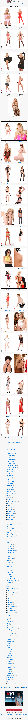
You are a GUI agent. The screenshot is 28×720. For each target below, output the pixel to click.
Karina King (10, 456)
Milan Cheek (10, 481)
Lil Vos (9, 669)
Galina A (9, 576)
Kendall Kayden (11, 463)
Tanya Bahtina (11, 562)
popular (3, 3)
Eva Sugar (10, 630)
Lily (8, 600)
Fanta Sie (9, 604)
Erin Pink (9, 554)
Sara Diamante (11, 614)
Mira (8, 541)
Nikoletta (9, 545)
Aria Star (9, 547)
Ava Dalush (8, 374)
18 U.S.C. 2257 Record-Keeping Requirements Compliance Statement (14, 714)
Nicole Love (10, 553)
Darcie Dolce (11, 578)
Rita (8, 584)
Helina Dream (11, 592)
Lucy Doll (8, 141)
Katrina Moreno (12, 628)
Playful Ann (10, 642)
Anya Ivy (21, 226)
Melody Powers (11, 454)
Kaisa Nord (10, 477)
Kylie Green (10, 543)
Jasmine (9, 598)
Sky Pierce (10, 517)
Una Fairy (10, 572)
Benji (8, 204)
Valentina (10, 677)
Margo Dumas (11, 551)
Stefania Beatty (11, 675)
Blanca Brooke (11, 450)
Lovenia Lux (21, 247)
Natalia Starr (11, 634)
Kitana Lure (10, 493)
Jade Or (9, 594)
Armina (9, 632)
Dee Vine (7, 437)
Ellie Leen (10, 483)
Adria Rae (10, 489)
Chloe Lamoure (11, 620)
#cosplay (9, 442)
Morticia (9, 653)
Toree (8, 479)
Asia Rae (9, 602)
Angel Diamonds (8, 226)
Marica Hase (10, 473)
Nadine (9, 458)
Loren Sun (10, 558)
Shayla (9, 568)
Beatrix (8, 247)
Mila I (8, 586)
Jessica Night (11, 610)
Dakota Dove (11, 511)
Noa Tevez (10, 509)
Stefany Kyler (11, 529)
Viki (8, 560)
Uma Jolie (10, 519)
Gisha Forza (10, 513)
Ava (8, 505)
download (24, 3)
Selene (9, 533)
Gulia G (21, 437)
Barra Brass (10, 487)
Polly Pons (8, 331)
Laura (8, 556)
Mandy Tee (10, 564)
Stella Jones (10, 649)
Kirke (8, 503)
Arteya (8, 352)
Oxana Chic (10, 574)
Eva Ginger (10, 673)
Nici (8, 495)
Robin (8, 645)
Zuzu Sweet (10, 659)
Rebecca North (11, 535)
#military (13, 442)
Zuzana (9, 644)
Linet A (8, 268)
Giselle (9, 527)
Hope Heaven (11, 448)
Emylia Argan (7, 310)
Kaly (8, 289)
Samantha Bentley (21, 395)
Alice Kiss (9, 485)
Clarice (9, 582)
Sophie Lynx (10, 647)
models (13, 3)
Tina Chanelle (11, 683)
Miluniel (9, 497)
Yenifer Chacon (11, 465)
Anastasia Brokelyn (13, 523)
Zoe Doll (9, 507)
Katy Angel (10, 640)
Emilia (9, 626)
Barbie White (7, 162)
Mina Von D (21, 162)
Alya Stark (10, 471)
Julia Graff (10, 622)
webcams (18, 3)
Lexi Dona (21, 268)
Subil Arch (10, 549)
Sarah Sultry (10, 461)
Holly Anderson (11, 667)
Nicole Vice (21, 289)
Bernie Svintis (11, 537)
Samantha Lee (8, 395)
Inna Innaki (10, 515)
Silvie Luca (21, 374)
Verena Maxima (11, 501)
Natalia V (21, 141)
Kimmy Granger (12, 467)
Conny (9, 671)
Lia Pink (9, 590)
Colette (9, 452)
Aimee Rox (10, 469)
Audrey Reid (10, 475)
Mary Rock (10, 661)
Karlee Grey (10, 608)
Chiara (21, 204)
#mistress (18, 442)
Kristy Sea (10, 570)
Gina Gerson (21, 331)
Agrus (9, 681)
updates (8, 3)
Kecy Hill (9, 663)
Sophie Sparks (11, 606)
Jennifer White (11, 612)
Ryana (21, 416)
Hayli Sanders (11, 636)
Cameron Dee (21, 352)
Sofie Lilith (10, 525)
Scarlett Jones (11, 491)
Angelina (9, 499)
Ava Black (10, 521)
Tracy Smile (21, 183)
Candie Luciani (11, 638)
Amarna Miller (21, 310)
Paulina (9, 657)
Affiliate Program (13, 715)
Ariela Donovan (11, 616)
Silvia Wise (10, 651)
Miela (8, 416)
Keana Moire (11, 460)
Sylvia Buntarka (8, 183)
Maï (8, 618)
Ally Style (9, 566)
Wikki (8, 596)
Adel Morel (10, 539)
